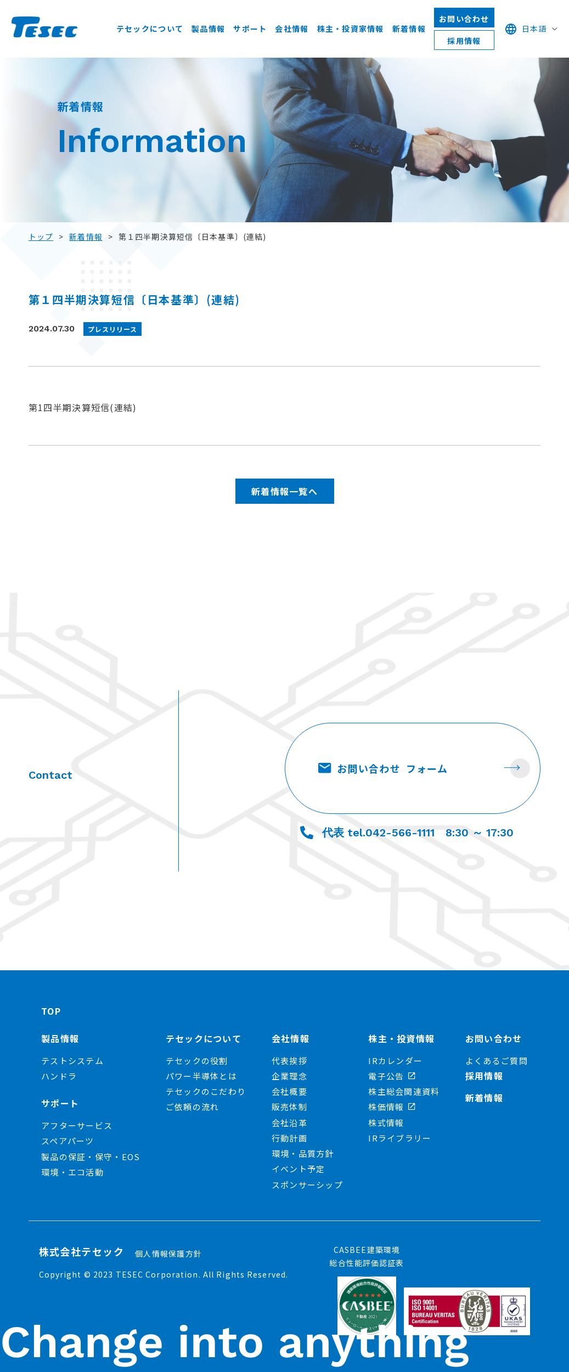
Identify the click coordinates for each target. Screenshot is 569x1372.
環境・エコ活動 (72, 1172)
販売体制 (289, 1106)
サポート (250, 28)
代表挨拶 (289, 1060)
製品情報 (208, 28)
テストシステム (72, 1060)
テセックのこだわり (206, 1091)
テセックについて (149, 28)
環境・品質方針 (303, 1153)
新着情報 (409, 28)
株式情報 (386, 1122)
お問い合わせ (464, 18)
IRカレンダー (395, 1060)
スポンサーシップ (307, 1184)
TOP (51, 1010)
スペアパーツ (67, 1140)
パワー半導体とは (201, 1076)
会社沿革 (289, 1122)
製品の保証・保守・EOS (90, 1156)
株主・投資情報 (401, 1038)
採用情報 (464, 40)
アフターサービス (76, 1125)
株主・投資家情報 (350, 28)
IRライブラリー (399, 1138)
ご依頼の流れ (192, 1106)
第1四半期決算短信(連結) (83, 407)
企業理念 (289, 1076)
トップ (41, 236)
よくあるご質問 (496, 1060)
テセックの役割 (197, 1060)
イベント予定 (298, 1168)
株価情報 (391, 1106)
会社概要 (289, 1091)
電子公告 (391, 1076)
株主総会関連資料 (404, 1091)
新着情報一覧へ (284, 491)
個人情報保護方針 (168, 1253)
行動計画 (289, 1138)
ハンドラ (59, 1076)
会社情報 (291, 28)
